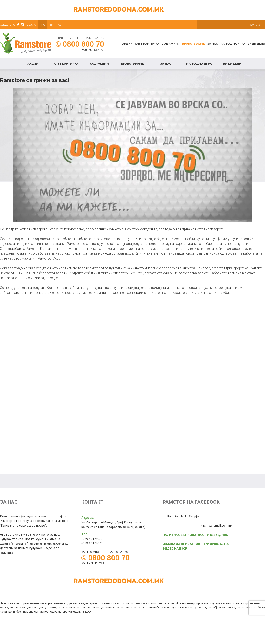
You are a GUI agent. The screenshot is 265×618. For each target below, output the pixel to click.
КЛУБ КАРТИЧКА (147, 43)
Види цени (256, 43)
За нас (212, 43)
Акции (127, 43)
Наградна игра (232, 43)
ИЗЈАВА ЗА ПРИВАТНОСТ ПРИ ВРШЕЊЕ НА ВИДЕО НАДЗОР (196, 546)
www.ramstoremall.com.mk (161, 603)
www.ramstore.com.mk (125, 603)
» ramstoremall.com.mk (216, 525)
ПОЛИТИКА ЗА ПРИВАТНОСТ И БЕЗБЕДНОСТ (196, 535)
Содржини (171, 43)
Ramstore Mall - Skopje (183, 516)
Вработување (193, 43)
